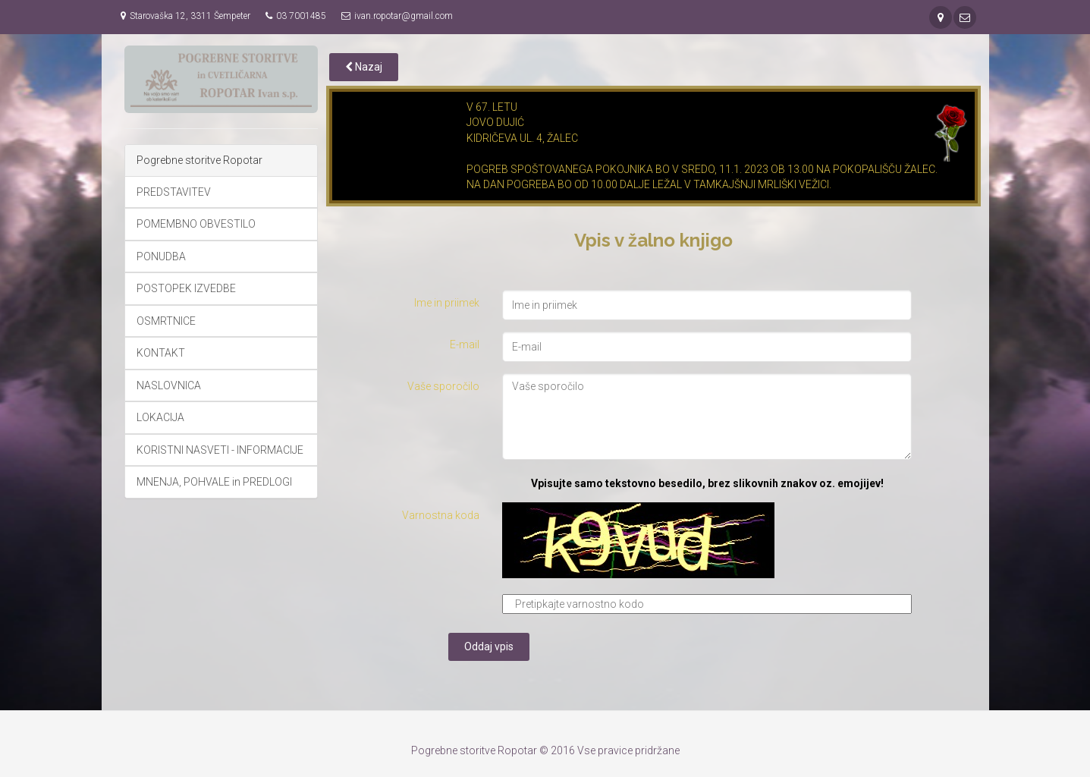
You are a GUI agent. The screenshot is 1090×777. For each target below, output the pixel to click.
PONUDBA (161, 256)
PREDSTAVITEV (174, 192)
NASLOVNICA (169, 385)
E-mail (464, 344)
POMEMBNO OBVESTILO (196, 224)
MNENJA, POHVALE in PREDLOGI (214, 482)
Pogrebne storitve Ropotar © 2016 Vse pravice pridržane (545, 750)
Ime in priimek (446, 303)
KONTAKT (161, 353)
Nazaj (363, 67)
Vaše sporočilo (443, 386)
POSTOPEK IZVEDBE (186, 288)
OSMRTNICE (166, 321)
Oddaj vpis (489, 646)
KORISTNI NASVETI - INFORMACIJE (220, 450)
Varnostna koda (440, 515)
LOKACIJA (160, 417)
